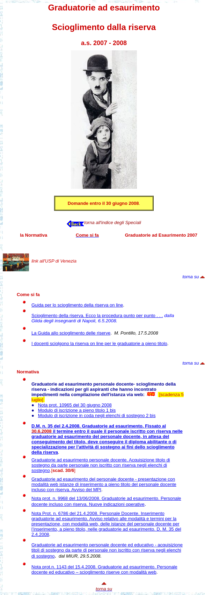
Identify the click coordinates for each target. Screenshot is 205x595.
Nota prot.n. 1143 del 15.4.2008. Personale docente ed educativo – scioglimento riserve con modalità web (104, 569)
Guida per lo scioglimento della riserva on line (77, 305)
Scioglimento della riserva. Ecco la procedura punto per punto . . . (97, 315)
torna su (190, 276)
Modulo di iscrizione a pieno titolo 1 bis (77, 410)
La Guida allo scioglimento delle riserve (70, 333)
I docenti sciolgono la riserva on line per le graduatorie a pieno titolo (99, 343)
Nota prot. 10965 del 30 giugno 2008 (75, 405)
